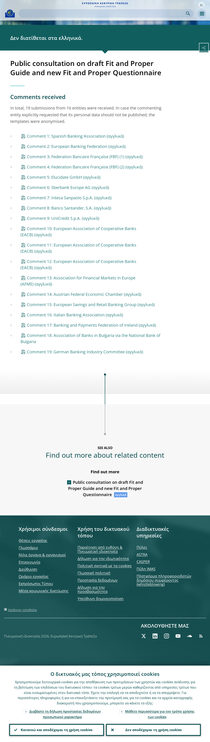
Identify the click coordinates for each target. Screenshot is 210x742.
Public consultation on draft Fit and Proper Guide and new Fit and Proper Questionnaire (105, 488)
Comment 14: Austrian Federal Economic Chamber (75, 294)
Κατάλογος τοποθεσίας (22, 610)
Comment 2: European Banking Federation (67, 146)
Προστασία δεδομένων (98, 580)
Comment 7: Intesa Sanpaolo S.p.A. (60, 197)
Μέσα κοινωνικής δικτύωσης (43, 590)
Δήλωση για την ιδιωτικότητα (103, 558)
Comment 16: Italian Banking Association (66, 315)
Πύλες (142, 547)
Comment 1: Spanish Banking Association (66, 136)
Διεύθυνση (28, 569)
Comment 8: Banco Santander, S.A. (60, 208)
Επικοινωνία (29, 562)
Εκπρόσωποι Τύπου (36, 583)
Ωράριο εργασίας (34, 576)
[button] (202, 5)
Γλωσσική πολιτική (94, 572)
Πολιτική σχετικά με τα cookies (105, 565)
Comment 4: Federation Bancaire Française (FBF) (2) (75, 167)
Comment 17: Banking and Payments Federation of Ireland (82, 325)
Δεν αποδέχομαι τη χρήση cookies (153, 730)
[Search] (103, 13)
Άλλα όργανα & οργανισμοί (42, 554)
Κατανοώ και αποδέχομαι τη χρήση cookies (56, 730)
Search (188, 13)
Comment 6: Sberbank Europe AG (59, 187)
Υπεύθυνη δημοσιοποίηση (100, 598)
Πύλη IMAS (146, 568)
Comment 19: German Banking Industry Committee (76, 352)
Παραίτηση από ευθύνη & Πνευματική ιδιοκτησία (100, 549)
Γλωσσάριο (28, 547)
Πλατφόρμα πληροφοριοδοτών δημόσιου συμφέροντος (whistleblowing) (164, 580)
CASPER (143, 561)
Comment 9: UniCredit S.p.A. (54, 218)
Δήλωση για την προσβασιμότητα (92, 589)
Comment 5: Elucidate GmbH (54, 177)
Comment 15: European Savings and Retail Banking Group (81, 304)
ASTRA (142, 554)
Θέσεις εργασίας (33, 540)
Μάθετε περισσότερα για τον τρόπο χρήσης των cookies (159, 714)
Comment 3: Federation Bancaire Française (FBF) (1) (75, 156)
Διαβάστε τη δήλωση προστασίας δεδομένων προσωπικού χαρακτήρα (65, 714)
